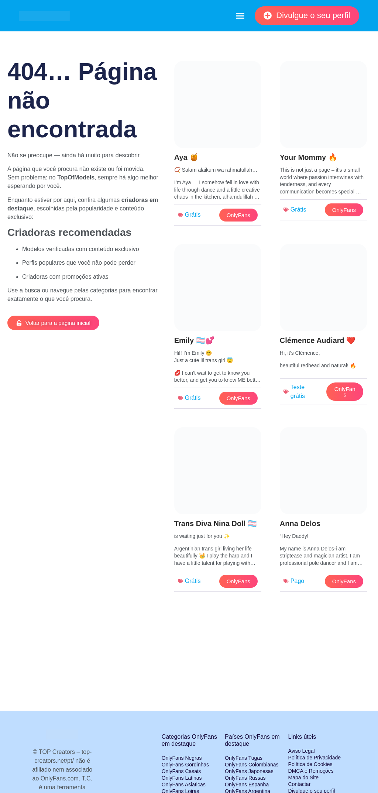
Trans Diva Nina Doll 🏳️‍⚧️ (215, 523)
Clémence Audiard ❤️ (317, 340)
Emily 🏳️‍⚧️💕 (194, 340)
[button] (240, 16)
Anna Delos (300, 523)
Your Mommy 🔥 (308, 157)
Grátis (193, 215)
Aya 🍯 (186, 157)
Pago (297, 581)
